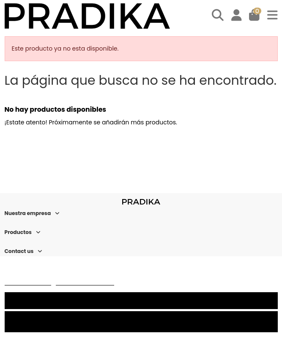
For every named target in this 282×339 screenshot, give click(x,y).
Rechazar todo (141, 321)
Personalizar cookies (85, 281)
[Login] (236, 16)
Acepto (141, 300)
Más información (28, 281)
